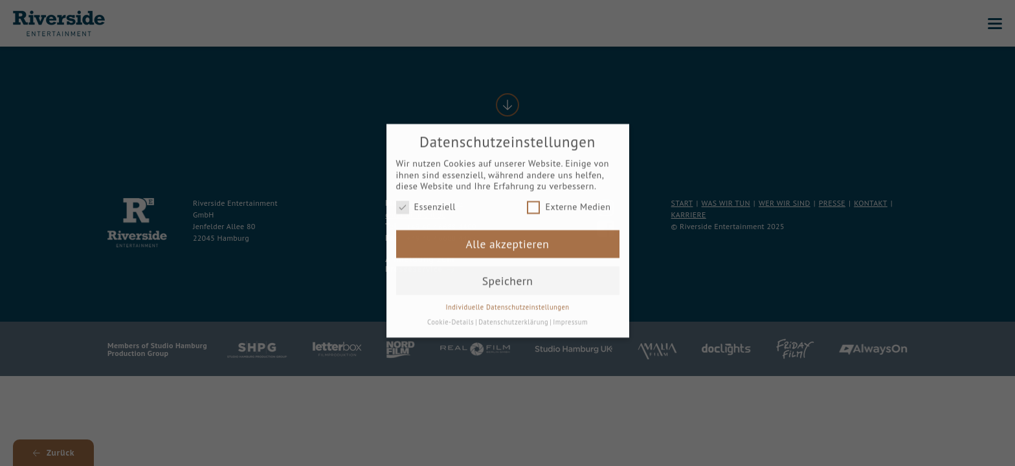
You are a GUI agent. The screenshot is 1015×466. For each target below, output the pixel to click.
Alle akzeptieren (508, 236)
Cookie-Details (450, 314)
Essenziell (426, 200)
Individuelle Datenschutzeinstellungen (507, 299)
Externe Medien (568, 200)
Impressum (570, 314)
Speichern (507, 272)
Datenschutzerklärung (513, 314)
